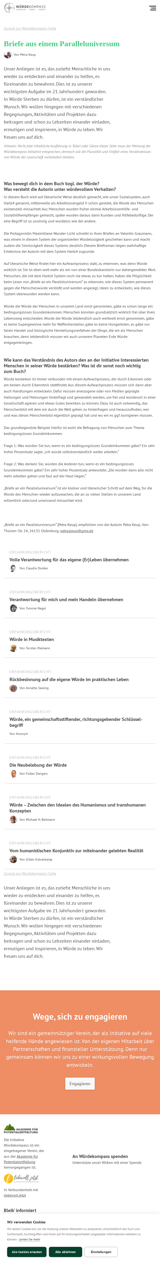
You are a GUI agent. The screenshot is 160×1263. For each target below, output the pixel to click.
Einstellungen (101, 1252)
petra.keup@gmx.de (76, 530)
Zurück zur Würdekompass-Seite (30, 28)
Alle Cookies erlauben (27, 1252)
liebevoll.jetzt (15, 1195)
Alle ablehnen (65, 1252)
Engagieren (80, 1083)
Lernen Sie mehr (29, 1239)
